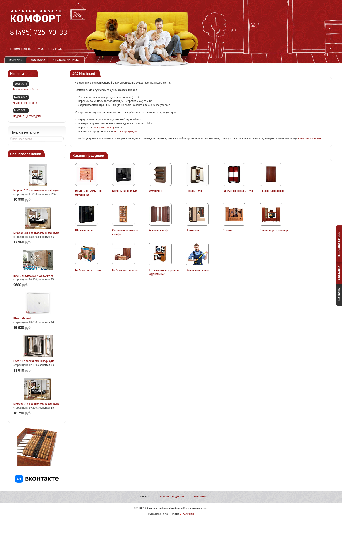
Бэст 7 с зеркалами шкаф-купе (33, 275)
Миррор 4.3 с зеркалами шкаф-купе (36, 232)
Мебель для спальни (125, 270)
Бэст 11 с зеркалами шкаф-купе (33, 361)
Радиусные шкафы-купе (238, 191)
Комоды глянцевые (124, 191)
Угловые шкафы (159, 230)
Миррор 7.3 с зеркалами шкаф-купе (36, 403)
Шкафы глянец (84, 230)
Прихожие (192, 230)
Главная (144, 497)
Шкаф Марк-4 (22, 318)
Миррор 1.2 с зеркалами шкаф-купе (36, 190)
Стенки (227, 230)
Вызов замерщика (197, 270)
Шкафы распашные (272, 191)
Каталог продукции (172, 497)
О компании (199, 497)
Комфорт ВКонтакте (25, 102)
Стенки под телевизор (274, 230)
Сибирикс (188, 514)
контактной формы (309, 138)
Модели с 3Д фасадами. (27, 116)
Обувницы (155, 191)
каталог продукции (125, 131)
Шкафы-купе (194, 191)
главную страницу (103, 127)
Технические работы (25, 89)
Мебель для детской (88, 270)
